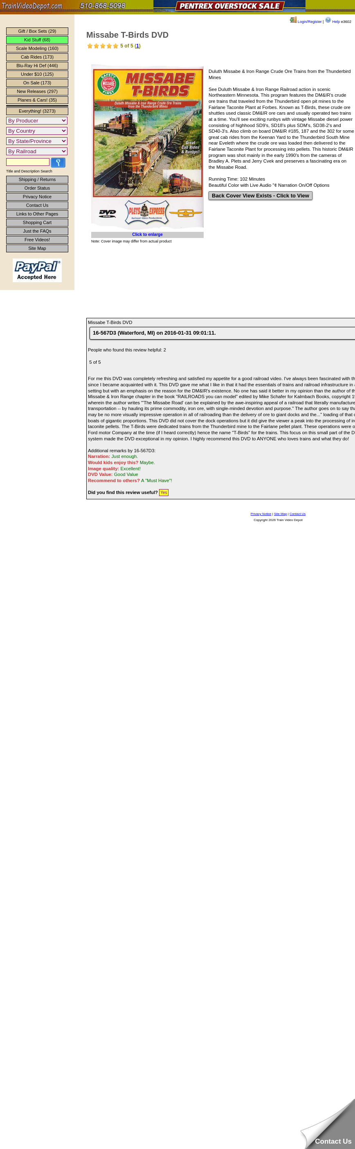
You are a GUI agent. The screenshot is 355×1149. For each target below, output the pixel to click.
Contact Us (37, 205)
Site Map (37, 248)
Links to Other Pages (37, 213)
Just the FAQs (37, 231)
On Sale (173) (37, 82)
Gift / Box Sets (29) (37, 31)
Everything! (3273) (37, 111)
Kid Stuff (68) (37, 39)
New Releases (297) (37, 91)
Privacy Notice (37, 196)
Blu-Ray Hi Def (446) (37, 65)
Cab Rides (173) (37, 56)
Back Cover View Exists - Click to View (260, 196)
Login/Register (305, 22)
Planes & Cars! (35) (37, 99)
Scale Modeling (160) (37, 48)
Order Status (37, 188)
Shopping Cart (37, 222)
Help (332, 22)
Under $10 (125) (37, 74)
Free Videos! (37, 239)
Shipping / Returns (37, 179)
